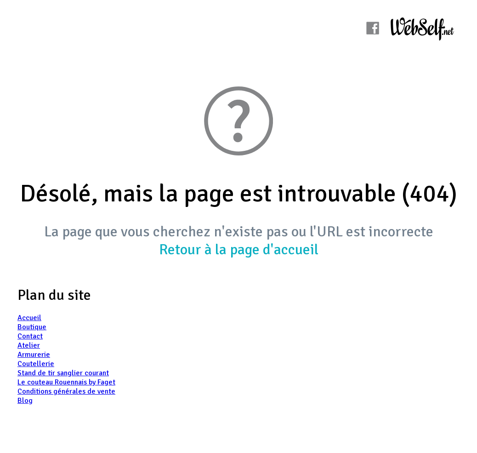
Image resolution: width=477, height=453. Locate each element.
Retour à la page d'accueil (238, 249)
